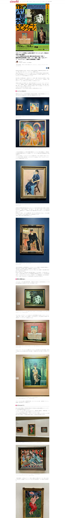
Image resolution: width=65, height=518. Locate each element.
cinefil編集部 (29, 62)
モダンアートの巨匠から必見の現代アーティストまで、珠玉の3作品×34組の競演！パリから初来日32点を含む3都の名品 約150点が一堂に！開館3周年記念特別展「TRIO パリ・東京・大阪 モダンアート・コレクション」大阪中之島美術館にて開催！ (32, 56)
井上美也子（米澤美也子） (23, 62)
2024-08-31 (20, 61)
